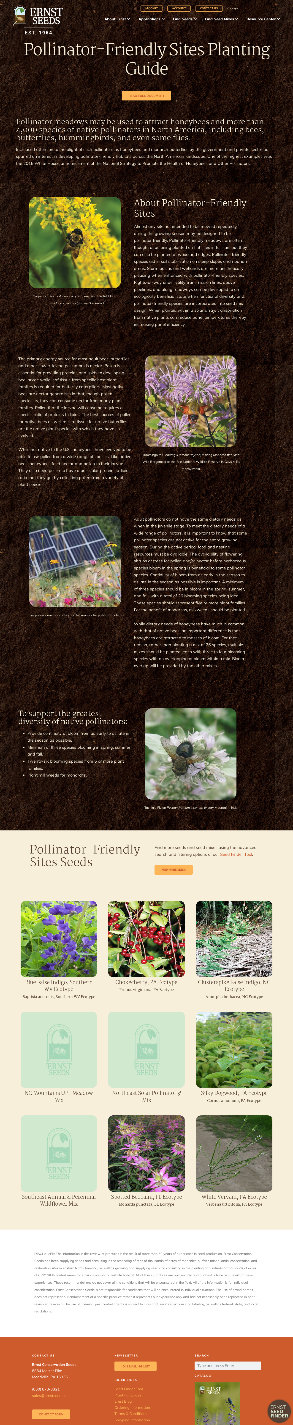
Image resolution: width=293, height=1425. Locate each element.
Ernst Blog (123, 1401)
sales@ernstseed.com (51, 1395)
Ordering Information (132, 1407)
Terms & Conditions (130, 1413)
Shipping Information (132, 1420)
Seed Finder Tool (236, 854)
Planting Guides (127, 1395)
